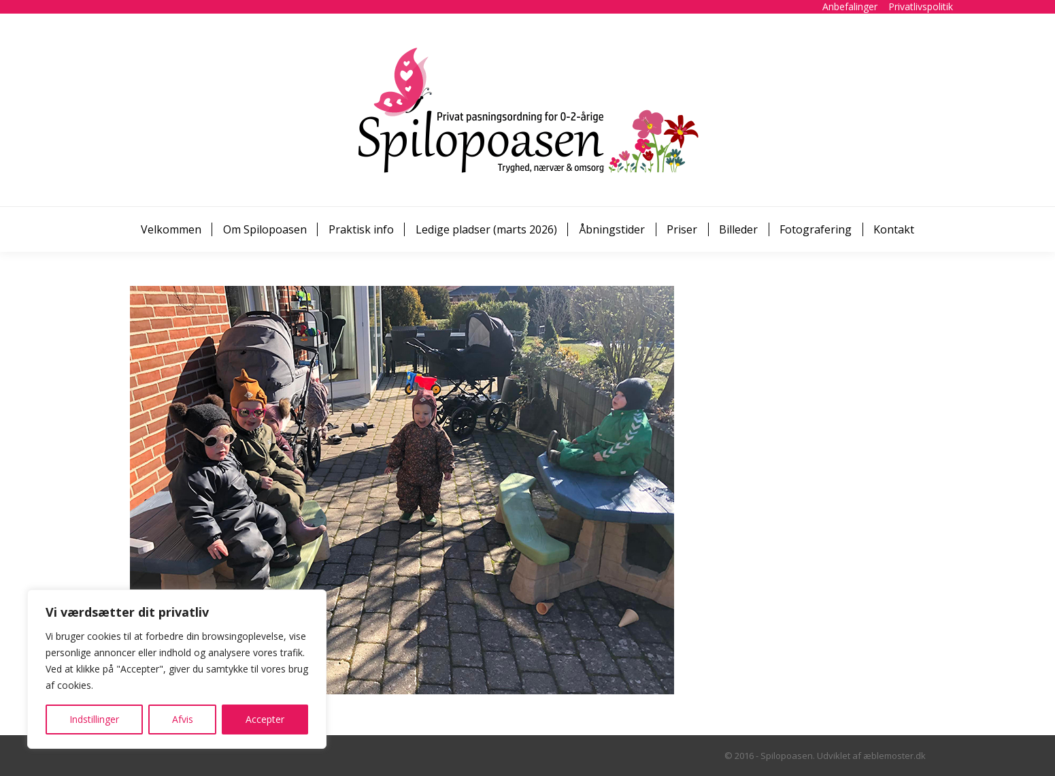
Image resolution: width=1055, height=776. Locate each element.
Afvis (182, 719)
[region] (176, 669)
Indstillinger (94, 719)
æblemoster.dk (894, 755)
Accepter (265, 719)
